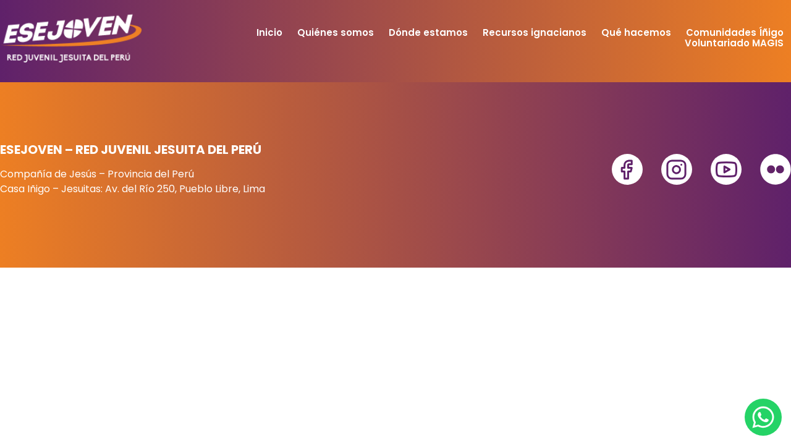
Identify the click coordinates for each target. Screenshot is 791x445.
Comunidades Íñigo (735, 32)
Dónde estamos (428, 32)
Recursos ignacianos (534, 32)
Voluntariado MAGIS (734, 43)
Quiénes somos (335, 32)
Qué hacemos (636, 32)
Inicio (269, 32)
